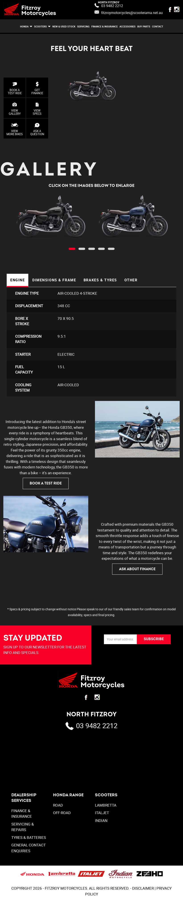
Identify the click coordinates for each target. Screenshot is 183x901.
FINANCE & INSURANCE (104, 26)
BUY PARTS (143, 26)
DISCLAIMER (143, 889)
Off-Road (62, 813)
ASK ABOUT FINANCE (137, 570)
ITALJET (102, 813)
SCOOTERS (40, 26)
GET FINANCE (37, 88)
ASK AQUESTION (37, 129)
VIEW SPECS (37, 109)
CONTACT (157, 26)
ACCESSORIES (127, 26)
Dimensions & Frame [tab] (54, 280)
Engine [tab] (17, 280)
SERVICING (83, 26)
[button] (72, 249)
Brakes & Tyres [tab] (99, 280)
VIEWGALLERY (15, 109)
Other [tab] (130, 280)
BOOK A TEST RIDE (15, 88)
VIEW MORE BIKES (14, 129)
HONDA (24, 26)
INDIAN (101, 821)
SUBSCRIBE (154, 640)
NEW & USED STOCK (63, 26)
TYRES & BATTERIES (28, 838)
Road (58, 806)
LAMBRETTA (105, 806)
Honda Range (68, 795)
